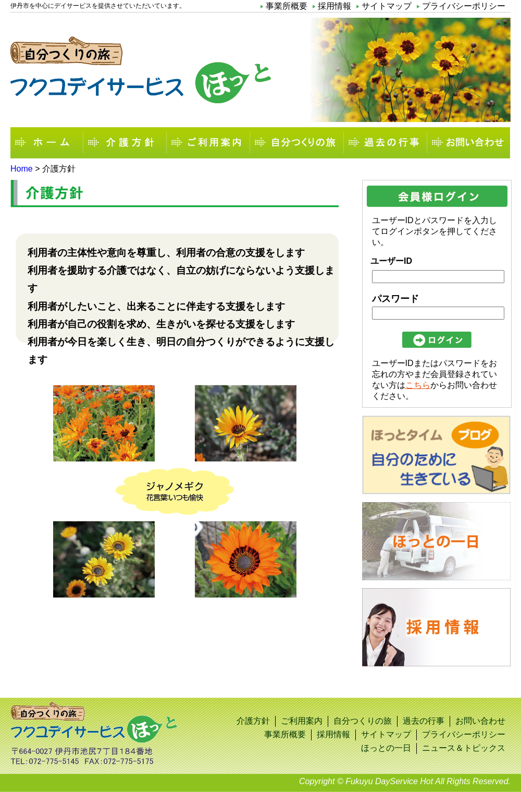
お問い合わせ (469, 143)
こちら (417, 385)
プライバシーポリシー (463, 6)
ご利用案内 (208, 143)
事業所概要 (286, 6)
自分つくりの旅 (297, 143)
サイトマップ (387, 6)
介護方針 (125, 143)
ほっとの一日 (386, 748)
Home (21, 168)
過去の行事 (385, 143)
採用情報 (334, 6)
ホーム (46, 143)
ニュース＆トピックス (463, 748)
